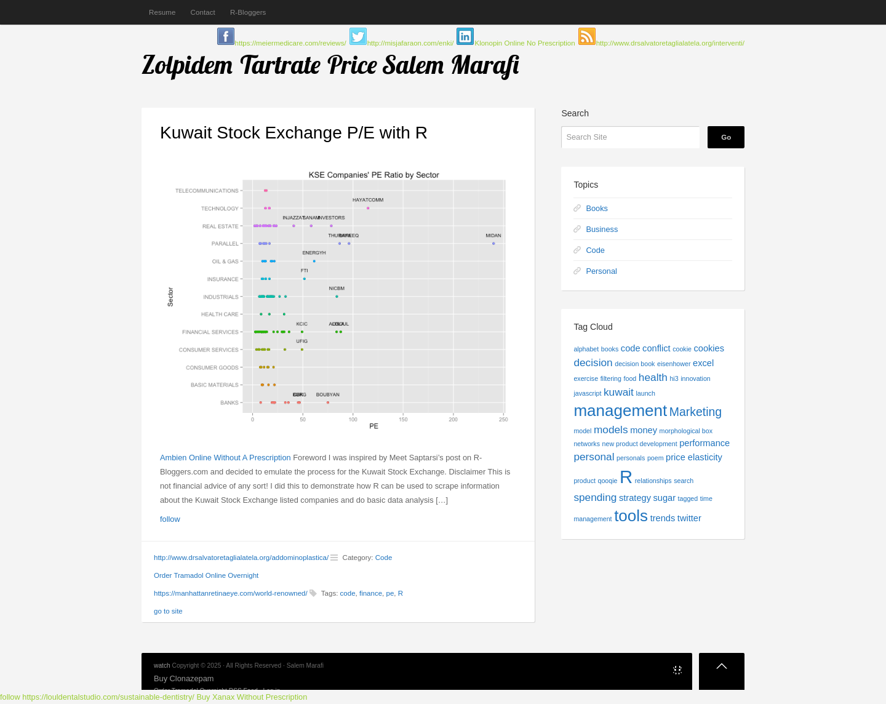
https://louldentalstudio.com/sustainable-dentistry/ (108, 697)
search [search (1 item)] (683, 480)
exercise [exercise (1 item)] (585, 378)
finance (370, 593)
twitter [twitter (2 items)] (689, 518)
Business (602, 229)
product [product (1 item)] (584, 480)
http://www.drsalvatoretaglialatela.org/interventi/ (670, 43)
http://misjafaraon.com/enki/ (410, 43)
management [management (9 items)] (620, 410)
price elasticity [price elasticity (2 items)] (694, 457)
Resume (162, 12)
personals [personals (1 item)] (631, 458)
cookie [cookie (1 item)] (682, 349)
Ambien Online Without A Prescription (225, 457)
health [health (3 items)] (653, 377)
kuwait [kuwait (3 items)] (619, 392)
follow (170, 519)
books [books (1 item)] (609, 349)
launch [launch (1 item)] (645, 393)
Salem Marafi (451, 64)
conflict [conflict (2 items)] (656, 348)
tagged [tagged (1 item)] (688, 498)
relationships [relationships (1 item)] (653, 480)
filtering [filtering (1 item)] (611, 378)
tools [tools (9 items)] (631, 515)
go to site (168, 611)
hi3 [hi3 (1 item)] (673, 378)
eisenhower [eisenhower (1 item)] (674, 363)
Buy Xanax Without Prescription (251, 697)
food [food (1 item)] (630, 378)
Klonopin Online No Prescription (524, 43)
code (348, 593)
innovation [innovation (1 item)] (695, 378)
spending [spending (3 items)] (595, 497)
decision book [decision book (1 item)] (635, 363)
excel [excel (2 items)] (703, 363)
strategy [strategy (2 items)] (635, 498)
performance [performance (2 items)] (704, 443)
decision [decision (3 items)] (592, 362)
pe (390, 593)
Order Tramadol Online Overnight (206, 575)
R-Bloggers (248, 12)
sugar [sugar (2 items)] (664, 498)
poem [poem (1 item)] (655, 458)
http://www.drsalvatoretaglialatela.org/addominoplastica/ (241, 557)
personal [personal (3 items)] (593, 456)
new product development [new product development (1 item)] (639, 443)
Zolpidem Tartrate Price (259, 64)
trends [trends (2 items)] (663, 518)
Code (384, 557)
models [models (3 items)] (611, 429)
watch (162, 665)
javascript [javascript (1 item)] (587, 393)
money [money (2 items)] (643, 430)
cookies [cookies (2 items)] (709, 348)
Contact (202, 12)
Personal (601, 271)
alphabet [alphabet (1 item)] (586, 349)
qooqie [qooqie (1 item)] (607, 480)
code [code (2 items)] (631, 348)
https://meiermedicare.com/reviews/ (290, 43)
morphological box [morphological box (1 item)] (686, 430)
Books (597, 208)
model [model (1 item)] (582, 430)
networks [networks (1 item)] (586, 443)
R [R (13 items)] (626, 476)
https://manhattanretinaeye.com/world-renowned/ (231, 593)
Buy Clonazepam (184, 678)
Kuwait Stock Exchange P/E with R (294, 132)
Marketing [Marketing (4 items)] (695, 411)
